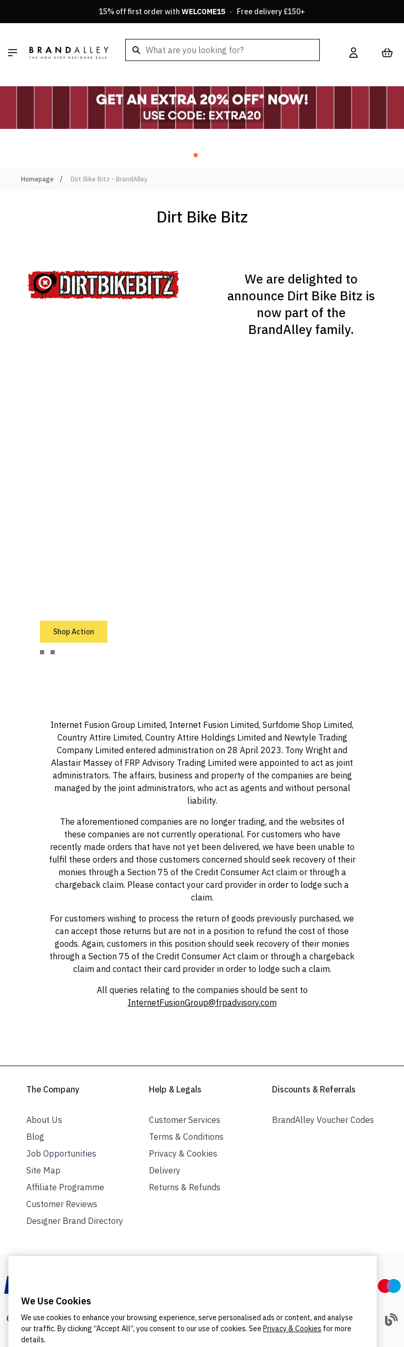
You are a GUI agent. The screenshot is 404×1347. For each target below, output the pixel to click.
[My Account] (353, 52)
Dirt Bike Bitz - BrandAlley (108, 179)
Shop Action (73, 631)
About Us (44, 1120)
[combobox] (222, 50)
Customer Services (184, 1120)
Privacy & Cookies (183, 1153)
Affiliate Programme (65, 1187)
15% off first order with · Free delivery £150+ (202, 11)
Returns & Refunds (184, 1187)
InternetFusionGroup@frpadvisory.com (202, 1002)
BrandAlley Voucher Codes (323, 1120)
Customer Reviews (61, 1204)
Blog (35, 1136)
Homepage (37, 179)
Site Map (43, 1170)
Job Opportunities (61, 1153)
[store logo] (68, 52)
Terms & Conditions (186, 1136)
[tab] (42, 652)
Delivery (164, 1170)
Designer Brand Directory (74, 1221)
